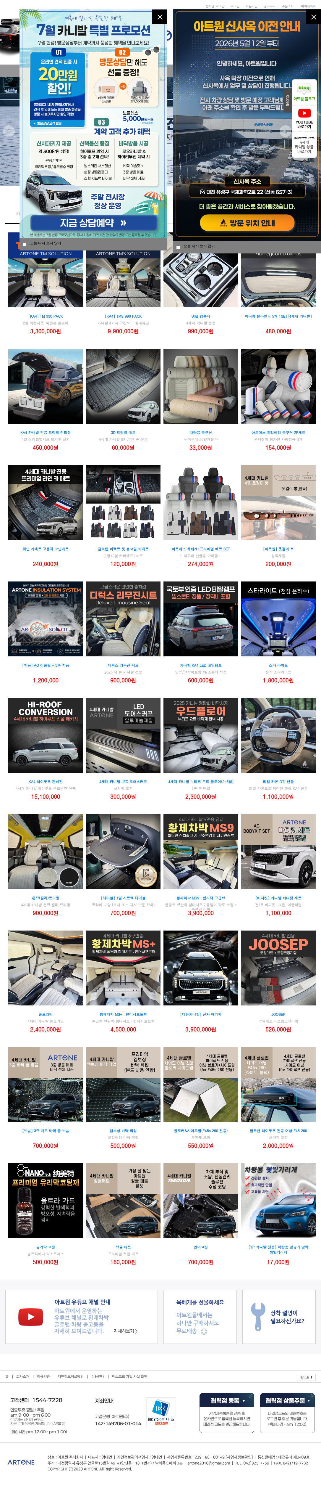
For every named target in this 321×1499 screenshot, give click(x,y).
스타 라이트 (278, 665)
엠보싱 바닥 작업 (123, 1130)
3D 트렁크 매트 (123, 432)
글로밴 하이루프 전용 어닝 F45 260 (278, 1130)
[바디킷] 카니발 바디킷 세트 (278, 897)
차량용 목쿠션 (200, 432)
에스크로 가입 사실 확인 (129, 1376)
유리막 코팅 (45, 1246)
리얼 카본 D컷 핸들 (278, 781)
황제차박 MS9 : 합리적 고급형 (200, 897)
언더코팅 (201, 1246)
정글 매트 (123, 1246)
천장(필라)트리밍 (45, 897)
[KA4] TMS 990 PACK (123, 316)
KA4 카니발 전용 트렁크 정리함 (45, 432)
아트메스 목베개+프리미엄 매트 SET (201, 548)
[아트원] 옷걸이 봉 (278, 548)
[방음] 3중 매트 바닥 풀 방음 (45, 1130)
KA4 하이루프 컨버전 (46, 781)
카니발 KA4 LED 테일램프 (201, 665)
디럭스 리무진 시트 (123, 665)
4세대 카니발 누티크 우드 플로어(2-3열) (201, 781)
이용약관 (43, 1376)
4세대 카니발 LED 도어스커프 (123, 781)
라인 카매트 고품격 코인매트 (45, 548)
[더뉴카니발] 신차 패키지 (200, 1014)
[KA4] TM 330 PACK (45, 316)
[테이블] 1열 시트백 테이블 (123, 897)
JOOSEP (278, 1014)
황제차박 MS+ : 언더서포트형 (123, 1014)
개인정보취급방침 (71, 1376)
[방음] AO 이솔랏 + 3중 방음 (45, 665)
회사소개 (22, 1376)
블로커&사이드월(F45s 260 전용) (201, 1130)
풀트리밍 (45, 1014)
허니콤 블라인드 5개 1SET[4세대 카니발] (278, 316)
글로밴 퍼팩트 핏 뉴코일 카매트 (123, 548)
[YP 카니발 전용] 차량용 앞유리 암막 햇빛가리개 (278, 1249)
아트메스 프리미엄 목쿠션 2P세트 (278, 432)
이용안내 (97, 1376)
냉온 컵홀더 (200, 316)
